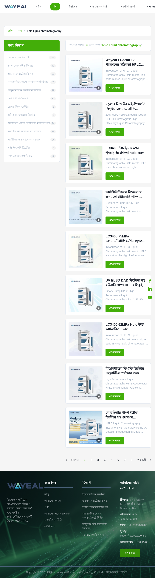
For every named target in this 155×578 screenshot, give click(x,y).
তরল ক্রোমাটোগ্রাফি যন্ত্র (95, 500)
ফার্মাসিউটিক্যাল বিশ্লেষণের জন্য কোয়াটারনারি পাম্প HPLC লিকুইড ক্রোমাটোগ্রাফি (125, 196)
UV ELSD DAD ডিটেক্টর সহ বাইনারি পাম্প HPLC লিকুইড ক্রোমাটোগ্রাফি (125, 285)
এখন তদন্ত (114, 87)
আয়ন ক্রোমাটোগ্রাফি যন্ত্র (95, 507)
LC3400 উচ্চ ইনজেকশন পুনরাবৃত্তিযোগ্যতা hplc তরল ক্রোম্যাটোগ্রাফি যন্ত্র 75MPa (125, 152)
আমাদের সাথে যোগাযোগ (57, 513)
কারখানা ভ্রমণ (127, 6)
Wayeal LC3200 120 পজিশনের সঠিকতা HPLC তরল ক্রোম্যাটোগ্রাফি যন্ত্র (123, 64)
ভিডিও (73, 6)
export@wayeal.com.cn (133, 535)
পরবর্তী (144, 460)
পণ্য (55, 6)
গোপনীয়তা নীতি (53, 519)
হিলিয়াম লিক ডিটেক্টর (93, 494)
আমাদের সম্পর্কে (98, 6)
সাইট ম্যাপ (49, 526)
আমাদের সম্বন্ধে (52, 500)
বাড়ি (38, 6)
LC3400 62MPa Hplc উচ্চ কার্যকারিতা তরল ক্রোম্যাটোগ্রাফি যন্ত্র (124, 329)
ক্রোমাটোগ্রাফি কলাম (93, 534)
